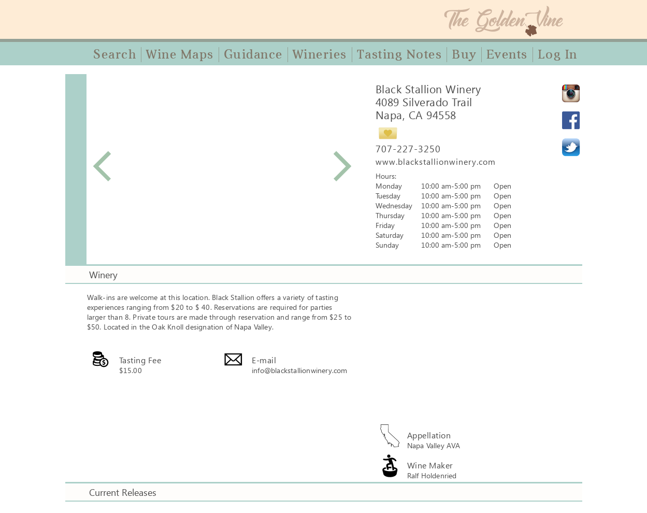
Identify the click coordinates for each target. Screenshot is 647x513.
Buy (464, 54)
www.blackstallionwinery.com (436, 161)
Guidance (253, 54)
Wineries (320, 54)
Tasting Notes (399, 54)
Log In (558, 54)
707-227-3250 (408, 148)
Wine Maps (180, 54)
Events (507, 54)
